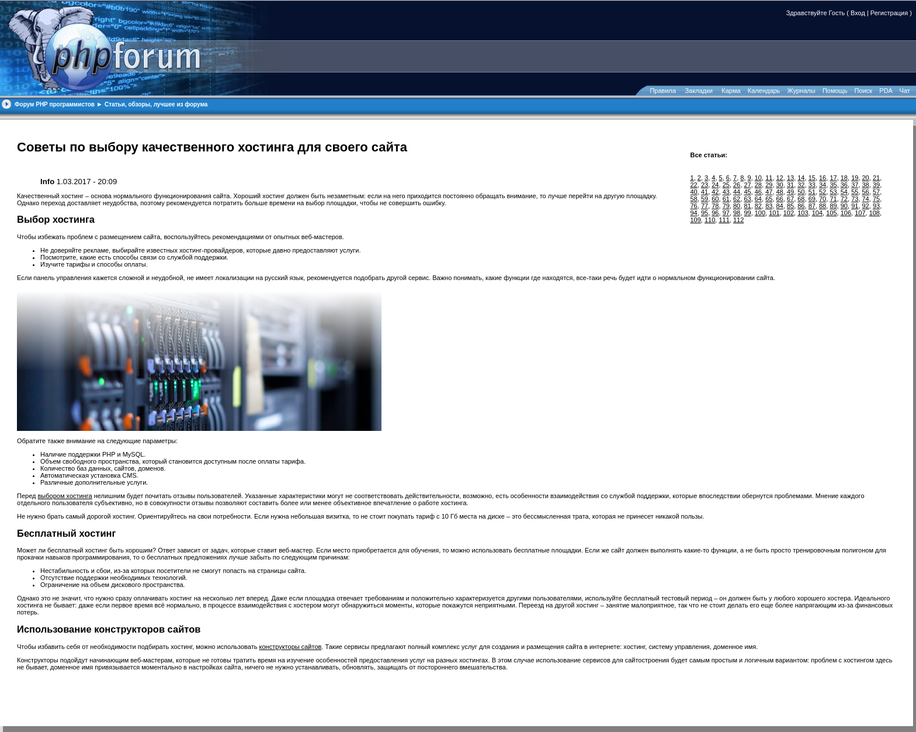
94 (694, 212)
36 (844, 184)
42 (715, 191)
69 (812, 198)
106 (846, 212)
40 (694, 191)
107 (860, 212)
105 (831, 212)
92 (865, 205)
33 (812, 184)
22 (694, 184)
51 (812, 191)
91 (854, 205)
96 (715, 212)
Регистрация (889, 12)
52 (822, 191)
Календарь (764, 90)
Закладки (699, 90)
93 (876, 205)
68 (800, 198)
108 (874, 212)
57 (876, 191)
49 (790, 191)
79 (726, 205)
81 (747, 205)
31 (790, 184)
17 (833, 177)
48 (779, 191)
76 (694, 205)
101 (774, 212)
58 (694, 198)
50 (800, 191)
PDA (885, 90)
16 (822, 177)
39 (876, 184)
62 (736, 198)
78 (715, 205)
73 (854, 198)
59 (704, 198)
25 (726, 184)
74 (865, 198)
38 (865, 184)
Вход (858, 12)
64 (758, 198)
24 (715, 184)
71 (833, 198)
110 (710, 219)
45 (747, 191)
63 (747, 198)
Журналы (801, 90)
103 (802, 212)
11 (768, 177)
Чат (904, 90)
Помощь (835, 90)
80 (736, 205)
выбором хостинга (65, 495)
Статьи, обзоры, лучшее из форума (156, 104)
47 (768, 191)
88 (822, 205)
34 (822, 184)
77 (704, 205)
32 (800, 184)
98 (736, 212)
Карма (730, 90)
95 (704, 212)
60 (715, 198)
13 (790, 177)
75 (876, 198)
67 (790, 198)
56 (865, 191)
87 (812, 205)
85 (790, 205)
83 (768, 205)
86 (800, 205)
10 (758, 177)
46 (758, 191)
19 (854, 177)
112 (738, 219)
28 (758, 184)
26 (736, 184)
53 (833, 191)
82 (758, 205)
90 (844, 205)
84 (779, 205)
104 (817, 212)
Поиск (863, 90)
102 (788, 212)
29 (768, 184)
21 (876, 177)
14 (800, 177)
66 (779, 198)
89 (833, 205)
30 (779, 184)
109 (696, 219)
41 (704, 191)
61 (726, 198)
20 (865, 177)
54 (844, 191)
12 (779, 177)
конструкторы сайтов (290, 646)
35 (833, 184)
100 (760, 212)
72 (844, 198)
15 (812, 177)
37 (854, 184)
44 (736, 191)
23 (704, 184)
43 (726, 191)
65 (768, 198)
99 (747, 212)
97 (726, 212)
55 (854, 191)
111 (724, 219)
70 (822, 198)
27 (747, 184)
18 (844, 177)
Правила (663, 90)
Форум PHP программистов (55, 104)
